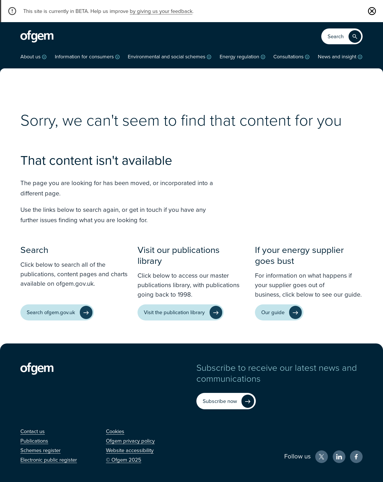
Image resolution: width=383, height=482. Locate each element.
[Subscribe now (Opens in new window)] (226, 401)
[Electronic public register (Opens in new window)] (48, 460)
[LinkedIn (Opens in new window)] (339, 456)
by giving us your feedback (161, 11)
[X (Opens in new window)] (321, 456)
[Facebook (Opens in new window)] (356, 456)
